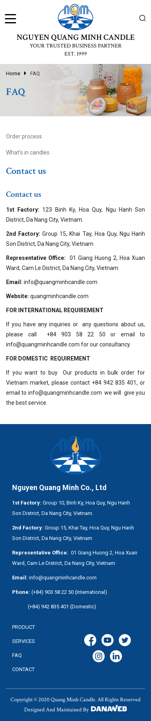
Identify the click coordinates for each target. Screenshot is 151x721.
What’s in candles (28, 152)
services (23, 641)
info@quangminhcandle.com (43, 344)
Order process (24, 136)
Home (13, 73)
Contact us (26, 171)
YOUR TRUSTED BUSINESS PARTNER (76, 45)
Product (23, 627)
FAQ (35, 73)
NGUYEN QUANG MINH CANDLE (75, 37)
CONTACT (23, 669)
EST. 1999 (75, 54)
